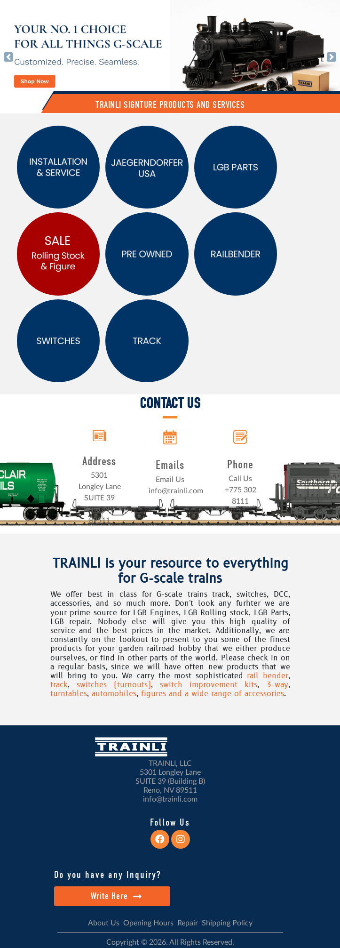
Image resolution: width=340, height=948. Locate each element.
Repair (187, 923)
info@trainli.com (176, 491)
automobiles (114, 694)
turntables (68, 694)
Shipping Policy (227, 923)
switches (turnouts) (114, 685)
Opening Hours (148, 923)
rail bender (267, 676)
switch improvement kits (208, 685)
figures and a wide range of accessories (212, 694)
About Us (103, 923)
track (59, 685)
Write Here (116, 896)
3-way (277, 685)
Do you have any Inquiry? (107, 874)
